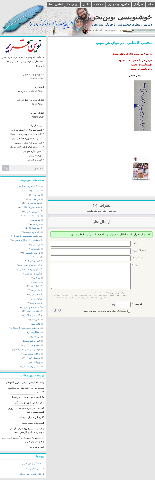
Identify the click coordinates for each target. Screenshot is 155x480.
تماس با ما (56, 4)
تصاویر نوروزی (37, 447)
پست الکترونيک (139, 250)
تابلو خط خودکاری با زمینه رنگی (29, 402)
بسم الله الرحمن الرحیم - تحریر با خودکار (25, 382)
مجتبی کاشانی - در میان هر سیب (124, 42)
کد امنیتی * (137, 308)
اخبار (86, 4)
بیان (111, 234)
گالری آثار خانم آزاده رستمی (31, 417)
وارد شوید (74, 234)
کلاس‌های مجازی (118, 4)
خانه (150, 4)
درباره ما (73, 4)
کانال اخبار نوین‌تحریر (32, 468)
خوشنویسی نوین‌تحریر (119, 17)
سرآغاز (138, 4)
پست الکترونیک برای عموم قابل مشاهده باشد (105, 316)
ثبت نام (105, 234)
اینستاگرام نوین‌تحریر (32, 463)
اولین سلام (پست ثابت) (33, 423)
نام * (134, 243)
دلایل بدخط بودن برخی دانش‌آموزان (27, 397)
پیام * (134, 264)
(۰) (95, 205)
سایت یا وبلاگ (138, 257)
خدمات (98, 4)
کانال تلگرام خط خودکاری (30, 474)
